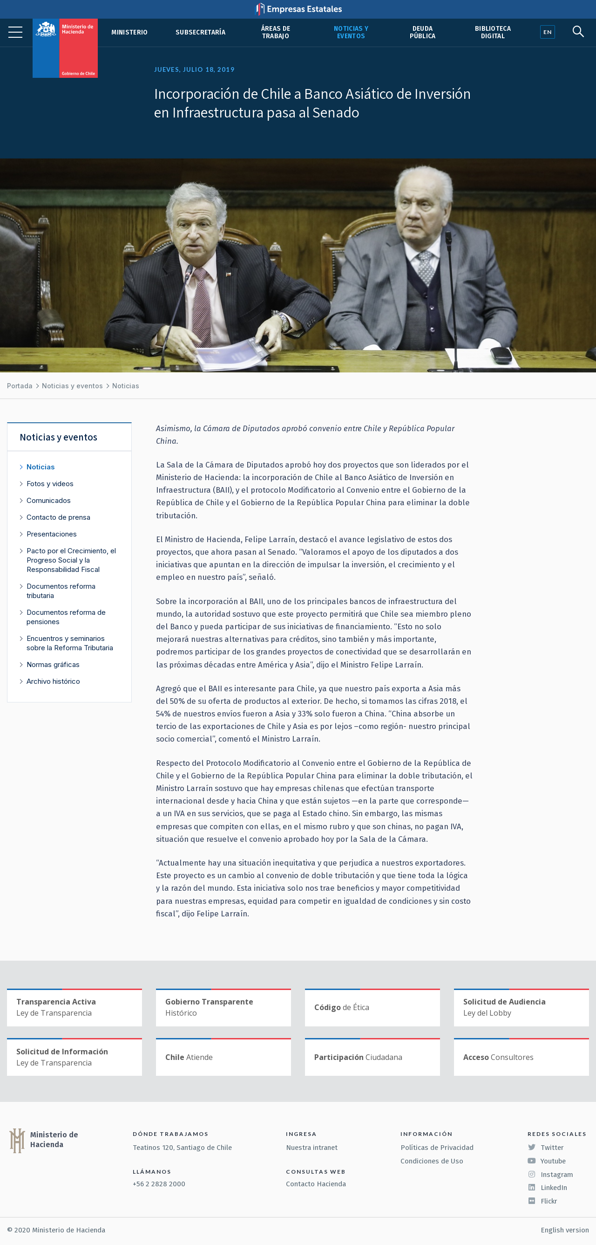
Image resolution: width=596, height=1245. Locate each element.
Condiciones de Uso (431, 1161)
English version (565, 1230)
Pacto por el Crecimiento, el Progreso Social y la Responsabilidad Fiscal (71, 560)
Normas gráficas (53, 664)
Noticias (125, 386)
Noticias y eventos (351, 32)
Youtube (547, 1161)
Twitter (546, 1147)
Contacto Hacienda (316, 1184)
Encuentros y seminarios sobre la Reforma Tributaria (70, 643)
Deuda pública (423, 32)
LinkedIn (547, 1187)
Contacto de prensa (58, 517)
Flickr (542, 1201)
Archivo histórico (53, 681)
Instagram (550, 1174)
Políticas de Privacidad (437, 1147)
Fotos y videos (50, 483)
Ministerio (129, 32)
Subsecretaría (200, 32)
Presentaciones (52, 534)
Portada (20, 386)
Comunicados (49, 500)
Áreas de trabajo (276, 32)
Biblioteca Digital (493, 32)
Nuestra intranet (312, 1147)
